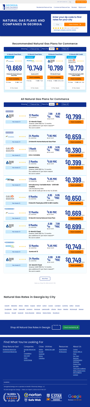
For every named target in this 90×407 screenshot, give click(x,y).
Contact (75, 349)
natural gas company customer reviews (65, 30)
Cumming (65, 305)
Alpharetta (14, 305)
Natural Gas (35, 49)
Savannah (20, 313)
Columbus (42, 358)
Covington (58, 305)
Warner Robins (47, 313)
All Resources (63, 351)
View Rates (75, 24)
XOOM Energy (28, 360)
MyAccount (82, 7)
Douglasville (8, 309)
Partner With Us (77, 351)
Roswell (14, 313)
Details (15, 88)
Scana (25, 358)
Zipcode (55, 325)
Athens (21, 305)
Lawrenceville (45, 309)
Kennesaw (37, 309)
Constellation (27, 353)
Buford (39, 305)
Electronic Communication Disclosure (77, 360)
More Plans (45, 278)
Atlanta (27, 305)
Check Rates (81, 2)
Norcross (7, 313)
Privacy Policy (77, 364)
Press (74, 354)
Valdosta (38, 313)
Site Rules (76, 366)
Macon (60, 309)
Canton (44, 305)
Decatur (77, 305)
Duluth (15, 309)
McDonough (73, 309)
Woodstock (56, 313)
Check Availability (34, 77)
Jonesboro (29, 309)
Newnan (81, 309)
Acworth (7, 305)
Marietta (65, 309)
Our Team (76, 356)
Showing (24, 49)
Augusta (32, 305)
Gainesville (22, 309)
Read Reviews (63, 349)
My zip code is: (62, 2)
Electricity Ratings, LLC (38, 386)
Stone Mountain (29, 313)
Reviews (74, 7)
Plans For (45, 49)
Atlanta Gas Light (50, 349)
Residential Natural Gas (44, 7)
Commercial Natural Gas (62, 7)
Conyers (50, 305)
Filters (64, 49)
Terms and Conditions (79, 368)
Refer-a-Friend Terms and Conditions (79, 371)
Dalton (71, 305)
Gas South (27, 356)
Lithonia (53, 309)
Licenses (75, 375)
